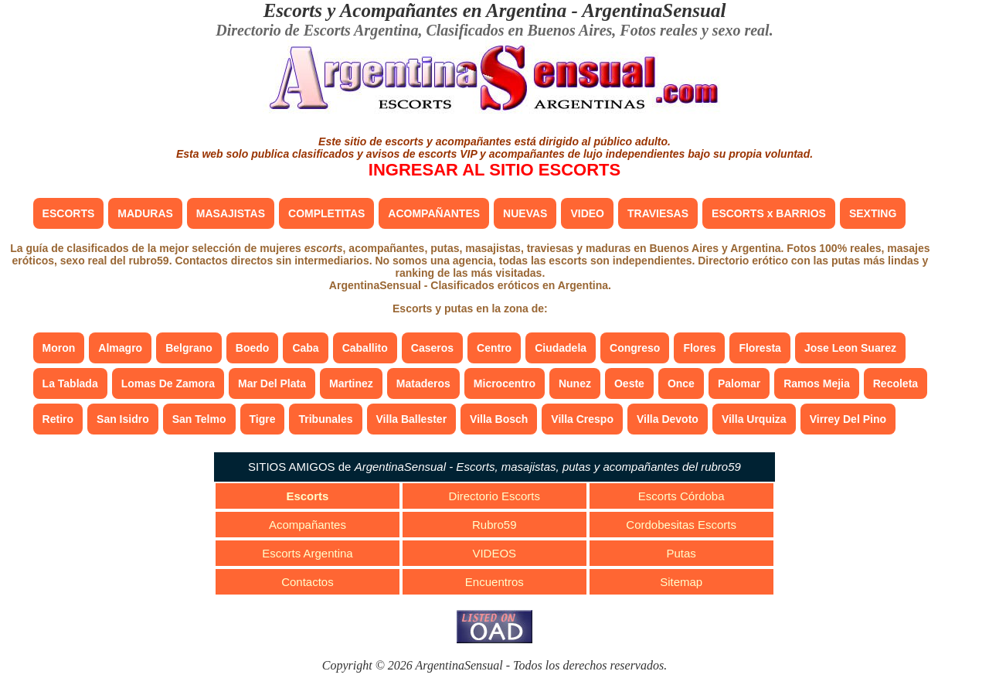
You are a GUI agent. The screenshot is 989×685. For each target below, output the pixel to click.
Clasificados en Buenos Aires (519, 30)
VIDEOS (494, 553)
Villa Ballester (411, 419)
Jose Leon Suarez (850, 348)
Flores (699, 348)
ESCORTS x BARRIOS (769, 213)
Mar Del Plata (272, 383)
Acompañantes (307, 524)
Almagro (120, 348)
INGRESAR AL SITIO (494, 169)
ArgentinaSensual (654, 10)
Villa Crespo (582, 419)
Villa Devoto (667, 419)
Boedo (253, 348)
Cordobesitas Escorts (681, 524)
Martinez (351, 383)
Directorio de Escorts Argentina (317, 30)
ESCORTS (68, 213)
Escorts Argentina (307, 553)
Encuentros (494, 581)
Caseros (432, 348)
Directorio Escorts (494, 496)
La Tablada (70, 383)
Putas (680, 553)
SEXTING (872, 213)
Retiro (57, 419)
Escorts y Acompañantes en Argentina (415, 10)
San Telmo (199, 419)
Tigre (263, 419)
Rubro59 (494, 524)
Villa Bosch (499, 419)
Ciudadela (560, 348)
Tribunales (325, 419)
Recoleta (895, 383)
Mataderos (423, 383)
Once (681, 383)
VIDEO (587, 213)
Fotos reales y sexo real (694, 30)
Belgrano (188, 348)
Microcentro (504, 383)
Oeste (629, 383)
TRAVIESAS (657, 213)
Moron (59, 348)
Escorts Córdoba (681, 496)
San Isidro (123, 419)
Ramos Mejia (816, 383)
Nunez (575, 383)
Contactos (307, 581)
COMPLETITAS (326, 213)
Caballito (365, 348)
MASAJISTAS (230, 213)
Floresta (759, 348)
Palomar (739, 383)
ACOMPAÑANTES (434, 213)
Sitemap (681, 581)
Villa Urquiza (754, 419)
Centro (494, 348)
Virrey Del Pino (848, 419)
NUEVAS (525, 213)
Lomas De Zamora (168, 383)
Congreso (635, 348)
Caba (305, 348)
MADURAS (145, 213)
